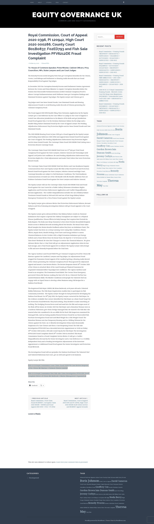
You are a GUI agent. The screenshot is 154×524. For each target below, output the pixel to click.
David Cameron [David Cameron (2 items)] (104, 138)
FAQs (57, 2)
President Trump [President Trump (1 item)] (101, 168)
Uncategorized (34, 478)
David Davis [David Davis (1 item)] (116, 138)
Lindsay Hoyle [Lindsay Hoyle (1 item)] (87, 497)
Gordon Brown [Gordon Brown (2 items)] (104, 149)
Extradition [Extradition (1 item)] (104, 143)
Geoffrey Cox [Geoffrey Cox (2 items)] (103, 145)
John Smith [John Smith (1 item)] (106, 494)
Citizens (48, 2)
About (40, 2)
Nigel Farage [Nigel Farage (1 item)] (106, 165)
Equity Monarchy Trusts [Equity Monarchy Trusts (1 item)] (112, 141)
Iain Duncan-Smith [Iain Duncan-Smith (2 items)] (104, 490)
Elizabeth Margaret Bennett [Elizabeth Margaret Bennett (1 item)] (94, 484)
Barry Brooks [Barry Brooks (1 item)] (111, 130)
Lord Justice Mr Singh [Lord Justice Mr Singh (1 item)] (112, 162)
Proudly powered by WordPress (94, 520)
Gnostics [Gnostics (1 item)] (121, 146)
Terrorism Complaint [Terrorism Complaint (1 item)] (102, 181)
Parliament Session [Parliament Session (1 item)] (114, 165)
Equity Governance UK (77, 15)
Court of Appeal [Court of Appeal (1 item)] (116, 134)
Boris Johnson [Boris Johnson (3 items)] (89, 481)
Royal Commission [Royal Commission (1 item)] (119, 174)
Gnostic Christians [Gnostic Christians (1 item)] (114, 146)
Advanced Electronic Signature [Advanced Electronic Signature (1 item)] (104, 126)
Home (32, 2)
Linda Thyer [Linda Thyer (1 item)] (115, 159)
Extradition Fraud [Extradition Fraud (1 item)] (111, 143)
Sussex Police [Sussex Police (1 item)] (117, 177)
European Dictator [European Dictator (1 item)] (118, 484)
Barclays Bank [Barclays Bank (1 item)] (106, 477)
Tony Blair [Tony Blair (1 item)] (105, 186)
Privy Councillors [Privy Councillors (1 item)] (117, 168)
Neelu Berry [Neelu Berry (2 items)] (116, 497)
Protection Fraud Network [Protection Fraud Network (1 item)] (103, 171)
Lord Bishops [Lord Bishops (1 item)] (103, 162)
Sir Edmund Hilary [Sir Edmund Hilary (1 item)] (109, 177)
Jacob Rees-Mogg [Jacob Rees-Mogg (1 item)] (115, 153)
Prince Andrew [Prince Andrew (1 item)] (109, 168)
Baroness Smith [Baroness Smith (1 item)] (103, 130)
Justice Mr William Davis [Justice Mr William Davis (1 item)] (106, 159)
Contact (65, 2)
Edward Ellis (45, 63)
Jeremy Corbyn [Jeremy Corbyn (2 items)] (104, 156)
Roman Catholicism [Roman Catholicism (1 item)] (109, 174)
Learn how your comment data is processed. (72, 462)
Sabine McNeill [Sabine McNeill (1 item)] (100, 177)
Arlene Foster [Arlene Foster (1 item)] (115, 126)
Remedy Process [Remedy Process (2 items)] (96, 502)
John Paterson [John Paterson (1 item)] (116, 156)
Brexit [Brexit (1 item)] (109, 134)
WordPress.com (121, 520)
